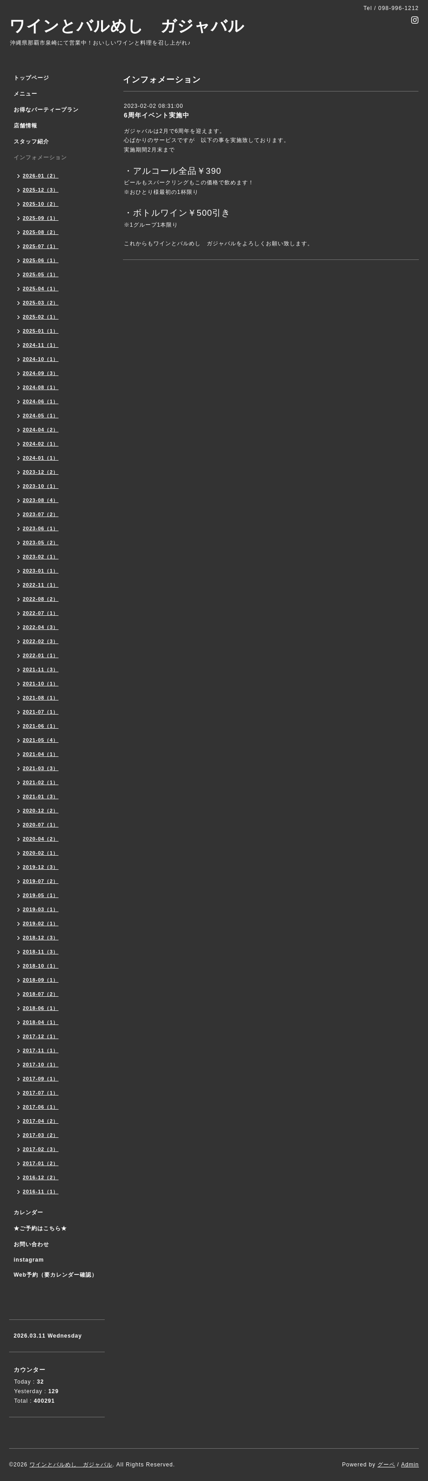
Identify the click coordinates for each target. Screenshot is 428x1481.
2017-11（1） (41, 1050)
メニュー (25, 94)
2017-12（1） (41, 1036)
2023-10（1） (41, 486)
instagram (29, 1260)
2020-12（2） (41, 810)
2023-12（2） (41, 472)
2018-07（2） (41, 994)
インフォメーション (40, 157)
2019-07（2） (41, 881)
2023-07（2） (41, 514)
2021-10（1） (41, 683)
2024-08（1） (41, 387)
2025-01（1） (41, 331)
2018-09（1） (41, 980)
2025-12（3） (41, 190)
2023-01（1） (41, 570)
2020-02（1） (41, 853)
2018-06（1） (41, 1008)
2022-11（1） (41, 585)
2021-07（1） (41, 712)
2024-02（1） (41, 443)
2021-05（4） (41, 740)
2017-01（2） (41, 1163)
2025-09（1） (41, 218)
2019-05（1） (41, 895)
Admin (410, 1464)
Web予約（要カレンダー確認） (55, 1275)
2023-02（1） (41, 556)
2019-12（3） (41, 867)
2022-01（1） (41, 655)
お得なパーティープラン (46, 110)
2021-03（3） (41, 768)
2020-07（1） (41, 824)
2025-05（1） (41, 274)
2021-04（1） (41, 754)
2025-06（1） (41, 260)
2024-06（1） (41, 401)
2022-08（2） (41, 599)
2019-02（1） (41, 923)
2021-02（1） (41, 782)
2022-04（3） (41, 627)
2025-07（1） (41, 246)
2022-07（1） (41, 613)
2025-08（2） (41, 232)
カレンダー (28, 1212)
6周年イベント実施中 (156, 115)
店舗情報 (25, 125)
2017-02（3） (41, 1149)
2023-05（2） (41, 542)
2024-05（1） (41, 415)
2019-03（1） (41, 909)
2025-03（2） (41, 302)
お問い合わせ (31, 1244)
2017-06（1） (41, 1107)
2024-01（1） (41, 458)
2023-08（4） (41, 500)
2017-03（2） (41, 1135)
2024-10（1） (41, 359)
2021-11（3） (41, 669)
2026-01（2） (41, 175)
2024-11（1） (41, 345)
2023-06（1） (41, 528)
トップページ (31, 78)
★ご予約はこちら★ (40, 1228)
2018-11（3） (41, 951)
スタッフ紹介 (31, 141)
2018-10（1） (41, 966)
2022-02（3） (41, 641)
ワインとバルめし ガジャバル (127, 26)
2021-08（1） (41, 697)
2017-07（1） (41, 1093)
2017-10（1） (41, 1064)
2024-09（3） (41, 373)
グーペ (386, 1464)
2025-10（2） (41, 204)
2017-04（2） (41, 1121)
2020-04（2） (41, 839)
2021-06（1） (41, 726)
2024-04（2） (41, 429)
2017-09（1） (41, 1078)
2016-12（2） (41, 1177)
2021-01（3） (41, 796)
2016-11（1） (41, 1191)
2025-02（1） (41, 317)
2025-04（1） (41, 288)
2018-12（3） (41, 937)
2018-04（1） (41, 1022)
